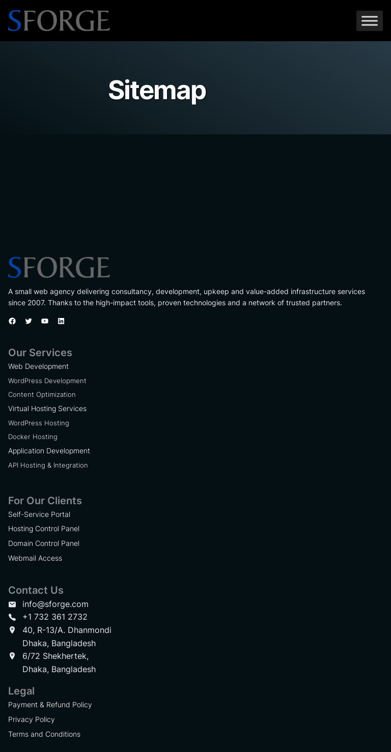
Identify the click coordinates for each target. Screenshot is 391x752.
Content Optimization (42, 394)
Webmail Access (35, 558)
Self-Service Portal (39, 514)
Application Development (49, 450)
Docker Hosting (33, 436)
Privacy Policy (31, 719)
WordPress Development (47, 381)
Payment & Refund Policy (50, 704)
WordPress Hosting (38, 423)
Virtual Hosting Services (47, 408)
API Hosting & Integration (48, 465)
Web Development (38, 366)
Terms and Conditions (44, 734)
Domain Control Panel (43, 543)
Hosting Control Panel (43, 528)
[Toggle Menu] (369, 20)
